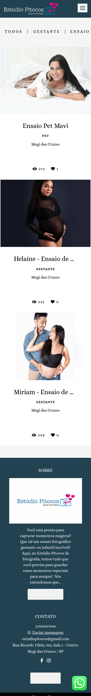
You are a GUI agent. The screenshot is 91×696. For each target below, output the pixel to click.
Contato (45, 681)
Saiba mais (45, 597)
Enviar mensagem (47, 635)
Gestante (46, 32)
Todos (14, 32)
